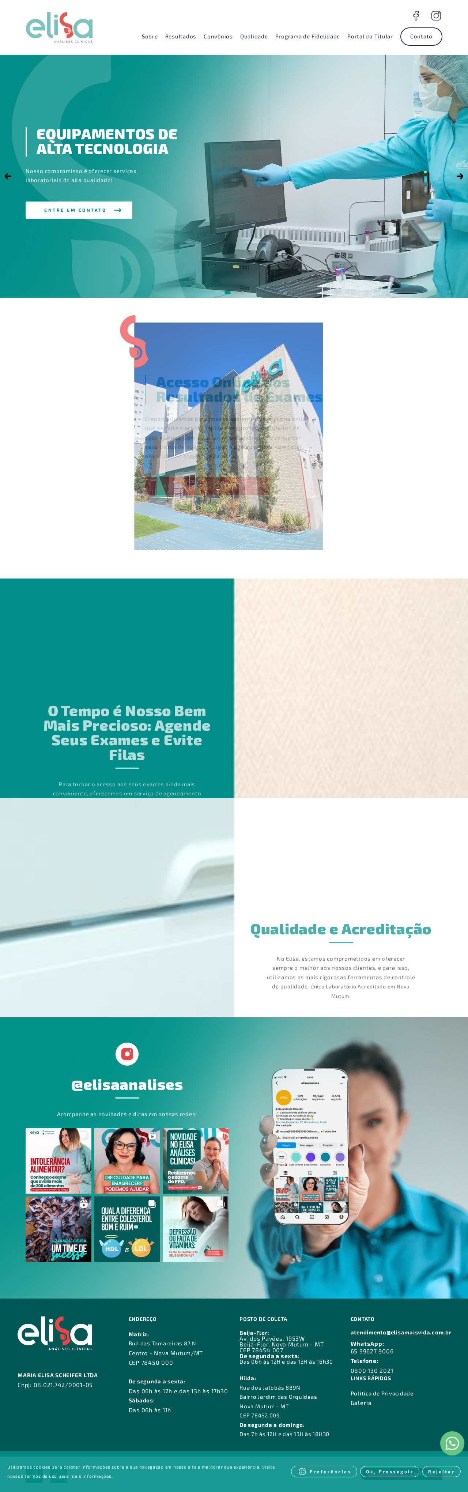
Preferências (330, 1471)
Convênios (218, 36)
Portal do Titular (370, 36)
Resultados (181, 36)
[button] (79, 210)
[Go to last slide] (8, 176)
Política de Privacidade (382, 1393)
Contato (421, 36)
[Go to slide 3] (242, 292)
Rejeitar (441, 1471)
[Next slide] (460, 176)
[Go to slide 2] (235, 292)
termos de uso (40, 1475)
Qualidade (254, 36)
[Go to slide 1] (227, 292)
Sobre (150, 36)
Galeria (361, 1402)
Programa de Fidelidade (307, 36)
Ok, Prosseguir (390, 1471)
